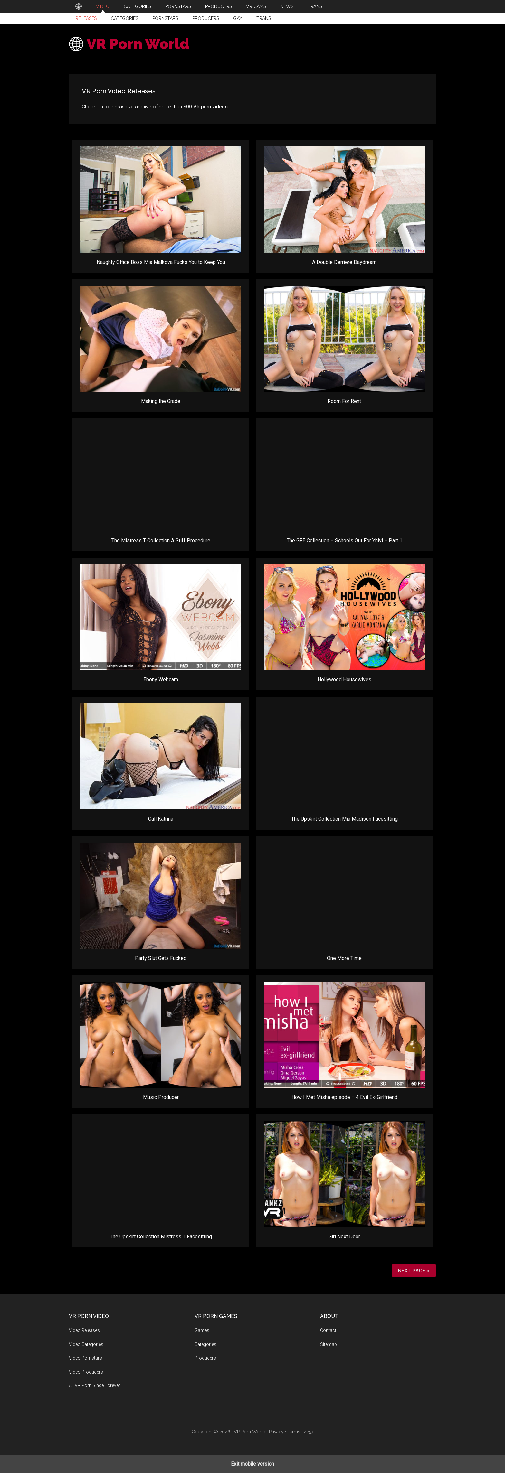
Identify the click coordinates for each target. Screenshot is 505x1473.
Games (202, 1330)
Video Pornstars (85, 1358)
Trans (263, 18)
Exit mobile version (252, 1464)
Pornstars (165, 18)
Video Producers (86, 1372)
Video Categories (86, 1344)
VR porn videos (210, 107)
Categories (124, 18)
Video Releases (84, 1330)
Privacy (276, 1431)
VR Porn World (138, 43)
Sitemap (328, 1344)
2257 (308, 1431)
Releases (86, 18)
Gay (237, 18)
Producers (205, 18)
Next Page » (414, 1270)
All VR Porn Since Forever (94, 1385)
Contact (328, 1330)
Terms (293, 1431)
